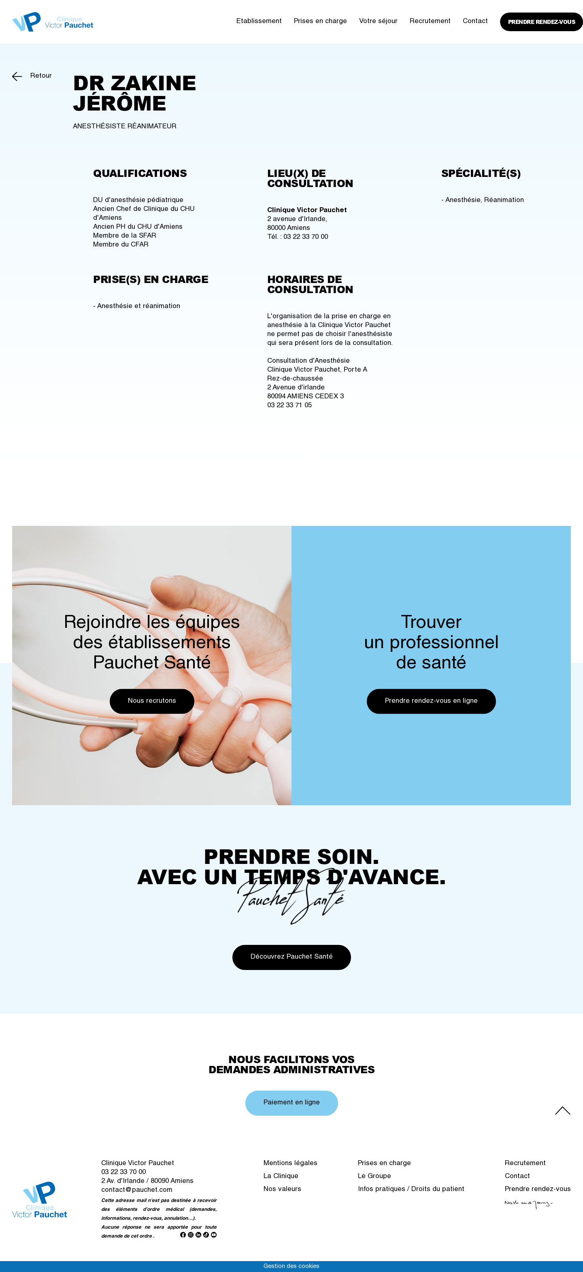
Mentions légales (290, 1163)
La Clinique (281, 1176)
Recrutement (430, 21)
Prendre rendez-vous (541, 22)
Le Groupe (374, 1176)
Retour (41, 76)
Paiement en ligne (292, 1103)
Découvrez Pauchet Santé (292, 957)
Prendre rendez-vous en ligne (431, 701)
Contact (475, 21)
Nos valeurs (282, 1189)
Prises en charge (320, 21)
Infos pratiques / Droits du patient (411, 1189)
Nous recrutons (152, 701)
